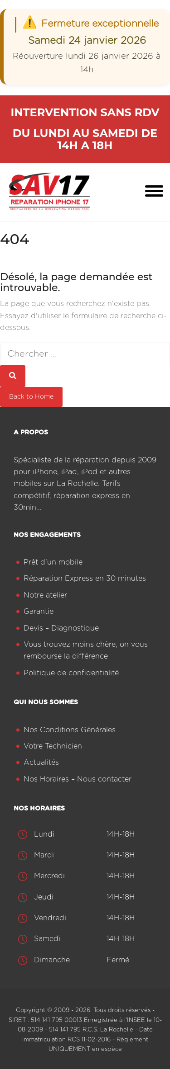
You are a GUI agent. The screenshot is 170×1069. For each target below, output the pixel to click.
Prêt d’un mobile (53, 562)
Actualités (41, 762)
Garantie (38, 611)
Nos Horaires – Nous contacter (77, 779)
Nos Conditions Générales (70, 730)
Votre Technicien (53, 746)
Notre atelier (45, 595)
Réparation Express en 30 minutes (85, 578)
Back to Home (31, 397)
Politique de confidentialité (71, 673)
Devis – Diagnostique (61, 628)
